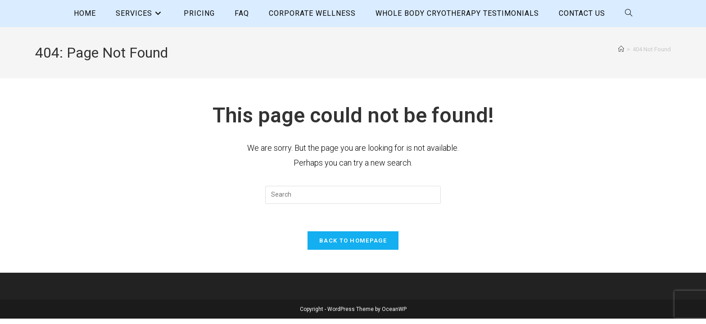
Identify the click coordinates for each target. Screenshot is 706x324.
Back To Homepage (353, 240)
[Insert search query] (353, 195)
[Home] (621, 49)
